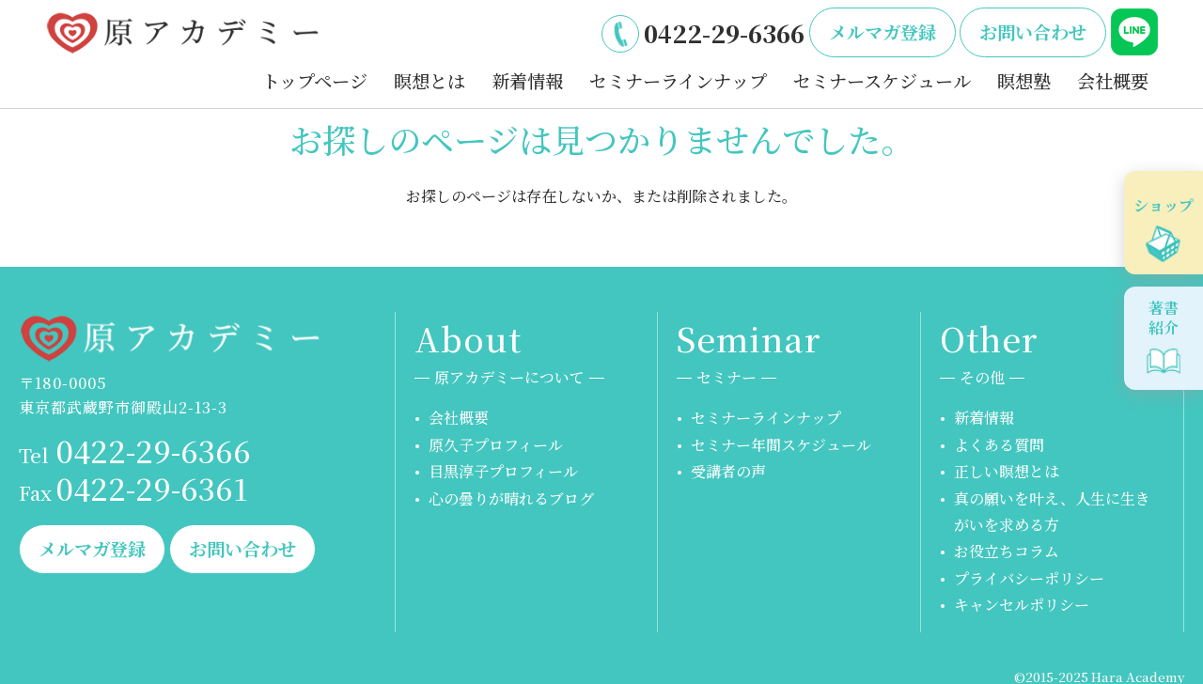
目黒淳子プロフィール (503, 471)
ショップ (1163, 205)
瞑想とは (429, 80)
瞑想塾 (1024, 80)
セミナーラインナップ (678, 80)
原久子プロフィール (496, 445)
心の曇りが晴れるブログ (511, 498)
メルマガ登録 (882, 31)
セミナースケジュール (882, 80)
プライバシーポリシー (1029, 578)
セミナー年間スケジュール (781, 445)
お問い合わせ (1032, 31)
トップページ (314, 80)
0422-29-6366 (724, 33)
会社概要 (1112, 80)
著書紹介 (1163, 317)
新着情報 (527, 80)
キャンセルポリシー (1021, 604)
